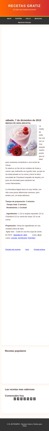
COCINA (14, 238)
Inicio (27, 249)
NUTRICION (22, 238)
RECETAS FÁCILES (24, 22)
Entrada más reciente (12, 249)
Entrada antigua (39, 249)
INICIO (9, 18)
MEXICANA (38, 18)
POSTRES (18, 18)
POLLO (28, 18)
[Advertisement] (25, 102)
